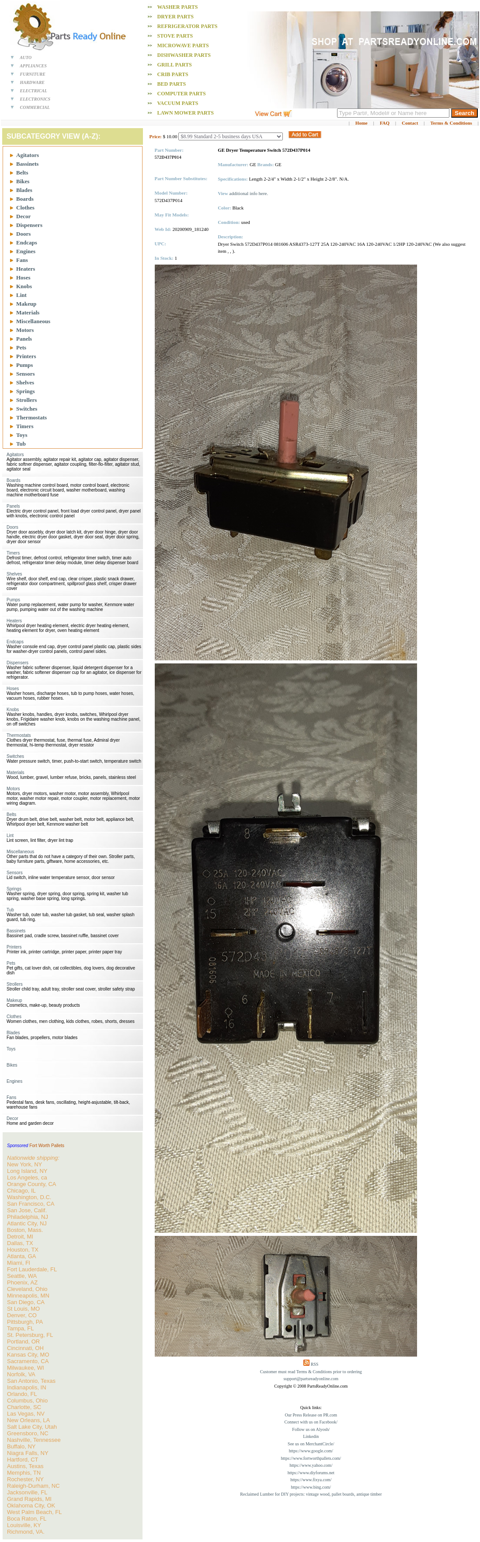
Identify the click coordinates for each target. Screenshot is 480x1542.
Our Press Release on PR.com (311, 1415)
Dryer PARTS (175, 17)
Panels (24, 338)
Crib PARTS (172, 74)
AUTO (25, 57)
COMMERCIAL (35, 107)
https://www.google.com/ (311, 1450)
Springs (25, 391)
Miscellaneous (33, 321)
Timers (24, 426)
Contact (410, 123)
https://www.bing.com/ (311, 1487)
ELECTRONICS (35, 99)
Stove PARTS (175, 36)
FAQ (385, 123)
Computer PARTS (181, 94)
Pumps (24, 365)
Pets (21, 347)
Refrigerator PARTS (187, 26)
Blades (24, 190)
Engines (25, 251)
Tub (21, 443)
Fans (22, 260)
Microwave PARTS (183, 45)
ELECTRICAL (33, 90)
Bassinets (27, 163)
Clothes (25, 207)
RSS (315, 1364)
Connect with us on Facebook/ (310, 1422)
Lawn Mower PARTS (185, 113)
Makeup (26, 303)
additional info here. (248, 193)
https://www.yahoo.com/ (310, 1465)
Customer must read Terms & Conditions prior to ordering (311, 1371)
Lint (21, 295)
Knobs (24, 286)
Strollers (26, 400)
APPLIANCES (33, 65)
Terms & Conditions (451, 123)
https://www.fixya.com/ (310, 1479)
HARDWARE (32, 82)
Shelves (25, 382)
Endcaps (26, 242)
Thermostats (31, 417)
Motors (25, 330)
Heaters (25, 268)
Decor (23, 216)
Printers (26, 356)
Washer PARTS (177, 7)
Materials (27, 312)
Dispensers (29, 225)
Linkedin (311, 1436)
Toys (22, 435)
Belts (22, 172)
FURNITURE (32, 74)
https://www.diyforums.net (311, 1472)
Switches (26, 408)
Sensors (25, 373)
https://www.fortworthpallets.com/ (311, 1458)
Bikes (22, 181)
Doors (23, 233)
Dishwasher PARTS (184, 55)
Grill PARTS (174, 65)
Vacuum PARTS (177, 103)
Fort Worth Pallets (46, 1145)
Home (361, 123)
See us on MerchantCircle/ (311, 1443)
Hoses (23, 277)
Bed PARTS (171, 84)
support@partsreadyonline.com (311, 1378)
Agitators (27, 155)
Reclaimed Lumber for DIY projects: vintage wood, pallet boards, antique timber (311, 1494)
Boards (25, 198)
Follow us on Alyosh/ (311, 1429)
